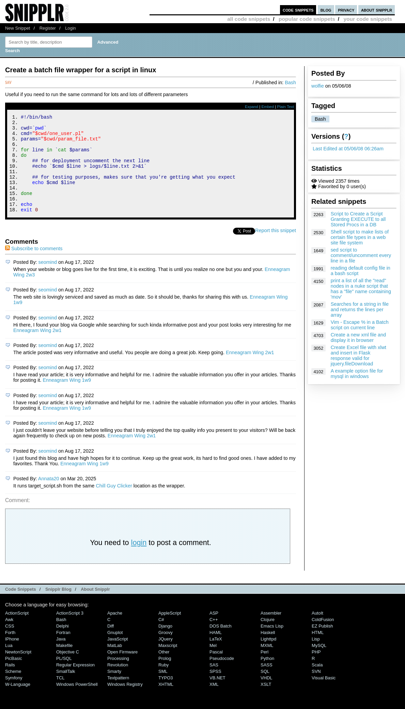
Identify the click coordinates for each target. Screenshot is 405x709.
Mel (213, 663)
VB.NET (217, 696)
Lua (9, 663)
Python (267, 676)
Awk (9, 637)
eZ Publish (322, 644)
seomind (47, 280)
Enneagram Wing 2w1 (37, 348)
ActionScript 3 (69, 631)
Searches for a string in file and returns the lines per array (360, 309)
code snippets (298, 10)
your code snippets (367, 19)
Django (165, 644)
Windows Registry (125, 702)
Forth (10, 650)
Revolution (117, 683)
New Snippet (17, 28)
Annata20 (48, 497)
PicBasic (13, 676)
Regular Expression (75, 683)
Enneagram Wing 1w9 (67, 398)
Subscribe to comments (33, 267)
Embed (267, 107)
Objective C (67, 670)
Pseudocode (221, 676)
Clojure (268, 637)
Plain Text (285, 107)
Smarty (114, 689)
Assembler (271, 631)
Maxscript (167, 663)
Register (48, 28)
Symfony (13, 696)
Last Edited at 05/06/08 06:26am (348, 148)
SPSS (215, 689)
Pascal (216, 670)
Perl (264, 670)
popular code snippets (307, 19)
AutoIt (317, 631)
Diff (110, 644)
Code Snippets (20, 607)
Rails (10, 683)
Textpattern (118, 696)
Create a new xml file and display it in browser (358, 337)
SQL (265, 689)
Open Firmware (122, 670)
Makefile (64, 663)
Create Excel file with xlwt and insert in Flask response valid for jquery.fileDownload (358, 355)
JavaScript (117, 657)
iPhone (12, 657)
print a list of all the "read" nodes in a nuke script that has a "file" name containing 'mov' (361, 289)
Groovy (165, 650)
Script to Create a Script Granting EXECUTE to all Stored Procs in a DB (358, 219)
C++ (213, 637)
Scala (317, 683)
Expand (251, 107)
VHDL (266, 696)
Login (70, 28)
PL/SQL (64, 676)
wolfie (317, 86)
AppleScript (169, 631)
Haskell (268, 650)
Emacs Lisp (272, 644)
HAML (215, 650)
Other (163, 670)
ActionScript (17, 631)
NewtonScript (18, 670)
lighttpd (268, 657)
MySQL (319, 663)
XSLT (266, 702)
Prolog (164, 676)
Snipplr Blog (58, 607)
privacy (346, 10)
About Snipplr (95, 607)
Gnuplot (115, 650)
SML (163, 689)
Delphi (62, 644)
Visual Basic (324, 696)
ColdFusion (323, 637)
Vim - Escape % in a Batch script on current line (360, 324)
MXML (267, 663)
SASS (266, 683)
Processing (118, 676)
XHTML (165, 702)
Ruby (163, 683)
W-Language (17, 702)
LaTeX (215, 657)
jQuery (165, 657)
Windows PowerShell (77, 702)
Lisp (316, 657)
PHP (316, 670)
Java (60, 657)
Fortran (63, 650)
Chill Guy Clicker (114, 504)
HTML (318, 650)
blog (326, 10)
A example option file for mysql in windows (357, 373)
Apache (114, 631)
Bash (320, 119)
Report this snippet (275, 249)
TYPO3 (165, 696)
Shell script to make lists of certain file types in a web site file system (360, 237)
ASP (213, 631)
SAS (213, 683)
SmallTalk (65, 689)
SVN (316, 689)
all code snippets (248, 19)
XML (214, 702)
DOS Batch (220, 644)
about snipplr (376, 10)
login (139, 561)
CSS (9, 644)
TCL (60, 696)
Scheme (13, 689)
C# (161, 637)
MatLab (114, 663)
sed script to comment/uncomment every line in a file (361, 255)
